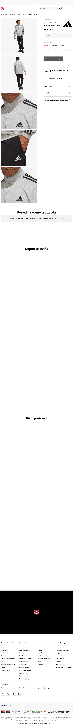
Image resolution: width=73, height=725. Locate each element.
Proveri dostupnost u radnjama (57, 100)
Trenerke (24, 14)
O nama (39, 650)
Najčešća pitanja (24, 679)
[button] (48, 8)
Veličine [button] (54, 45)
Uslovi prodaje (23, 653)
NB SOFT (40, 723)
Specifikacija (57, 93)
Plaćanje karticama (7, 656)
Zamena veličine (24, 667)
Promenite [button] (13, 706)
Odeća (18, 14)
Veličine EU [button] (47, 45)
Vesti (39, 661)
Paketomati (59, 661)
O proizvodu (57, 86)
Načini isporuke (5, 670)
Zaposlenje (40, 653)
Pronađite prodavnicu (44, 659)
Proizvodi (12, 14)
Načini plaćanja (5, 653)
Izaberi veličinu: (49, 42)
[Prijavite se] (60, 8)
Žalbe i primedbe (24, 676)
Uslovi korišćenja (24, 650)
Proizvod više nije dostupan (53, 59)
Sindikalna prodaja (43, 656)
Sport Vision (4, 14)
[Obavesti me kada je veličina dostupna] (45, 50)
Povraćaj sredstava (25, 670)
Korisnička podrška (25, 659)
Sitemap (40, 664)
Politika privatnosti (25, 656)
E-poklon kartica (61, 656)
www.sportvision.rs (28, 723)
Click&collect (60, 659)
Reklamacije (23, 673)
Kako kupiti (4, 650)
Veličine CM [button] (60, 45)
